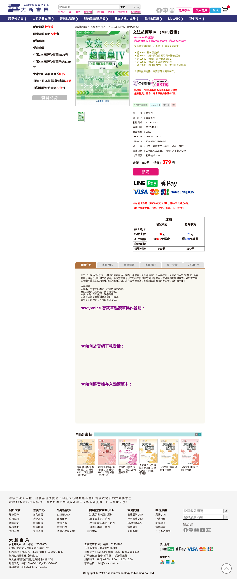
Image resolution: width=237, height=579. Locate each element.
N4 (173, 105)
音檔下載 (62, 522)
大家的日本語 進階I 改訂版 (189, 468)
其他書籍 (92, 531)
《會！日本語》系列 (98, 518)
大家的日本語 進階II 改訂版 (168, 468)
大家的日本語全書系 (49, 74)
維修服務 (62, 518)
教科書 (166, 105)
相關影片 (193, 264)
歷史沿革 (14, 514)
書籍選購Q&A (135, 514)
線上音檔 (172, 264)
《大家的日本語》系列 (99, 514)
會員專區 (184, 10)
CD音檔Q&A (134, 522)
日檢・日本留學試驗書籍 (52, 80)
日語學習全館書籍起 (49, 87)
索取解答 (132, 527)
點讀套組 (39, 40)
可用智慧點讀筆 (141, 105)
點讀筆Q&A (63, 514)
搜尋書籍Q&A (135, 518)
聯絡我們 (14, 527)
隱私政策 (38, 531)
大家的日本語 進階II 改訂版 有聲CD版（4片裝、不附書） (147, 469)
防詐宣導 (14, 531)
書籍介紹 (86, 264)
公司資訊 (14, 518)
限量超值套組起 (46, 33)
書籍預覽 (129, 264)
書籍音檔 (142, 83)
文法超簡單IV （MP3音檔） (125, 26)
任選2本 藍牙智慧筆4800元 (50, 54)
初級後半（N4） (99, 26)
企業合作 (160, 518)
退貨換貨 (38, 522)
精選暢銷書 (81, 26)
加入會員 (201, 10)
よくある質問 (163, 531)
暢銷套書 (39, 47)
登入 (216, 10)
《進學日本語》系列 (98, 527)
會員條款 (38, 527)
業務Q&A (160, 514)
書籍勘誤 (150, 264)
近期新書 (132, 531)
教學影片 (62, 527)
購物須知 (38, 518)
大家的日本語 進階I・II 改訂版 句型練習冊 (127, 470)
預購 (146, 171)
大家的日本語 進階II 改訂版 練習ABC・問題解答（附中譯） (85, 471)
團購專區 (160, 522)
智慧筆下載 (160, 83)
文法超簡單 (156, 105)
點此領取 (43, 26)
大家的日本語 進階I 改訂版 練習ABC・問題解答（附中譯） (106, 471)
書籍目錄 (107, 264)
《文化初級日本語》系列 (101, 522)
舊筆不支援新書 (66, 531)
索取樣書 (160, 527)
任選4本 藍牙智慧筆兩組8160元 (52, 64)
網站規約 (14, 522)
